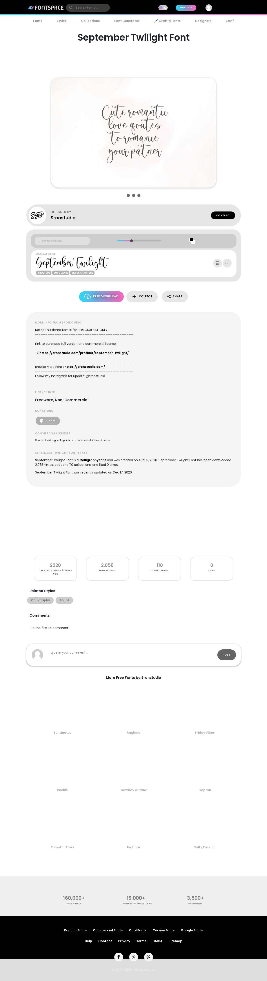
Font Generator (127, 21)
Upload (186, 7)
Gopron (204, 790)
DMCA (157, 941)
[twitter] (133, 957)
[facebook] (118, 957)
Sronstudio (63, 218)
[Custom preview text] (62, 241)
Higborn (133, 847)
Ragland (133, 732)
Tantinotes (62, 732)
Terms (141, 941)
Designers (203, 21)
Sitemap (175, 941)
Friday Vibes (205, 732)
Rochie (62, 790)
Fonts (37, 21)
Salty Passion (205, 847)
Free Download (101, 296)
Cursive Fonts (164, 930)
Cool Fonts (138, 930)
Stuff (230, 21)
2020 (55, 565)
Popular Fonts (75, 930)
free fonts (74, 903)
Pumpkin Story (62, 847)
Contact (223, 215)
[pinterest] (148, 957)
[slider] (131, 240)
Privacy (124, 941)
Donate (48, 421)
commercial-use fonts (136, 903)
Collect (142, 296)
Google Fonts (192, 930)
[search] (88, 8)
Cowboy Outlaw (134, 790)
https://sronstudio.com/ (85, 367)
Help (88, 941)
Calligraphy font (93, 460)
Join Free (228, 7)
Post (227, 655)
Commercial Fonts (108, 930)
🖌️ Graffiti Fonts (167, 21)
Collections (90, 21)
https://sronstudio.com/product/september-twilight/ (84, 353)
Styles (62, 21)
